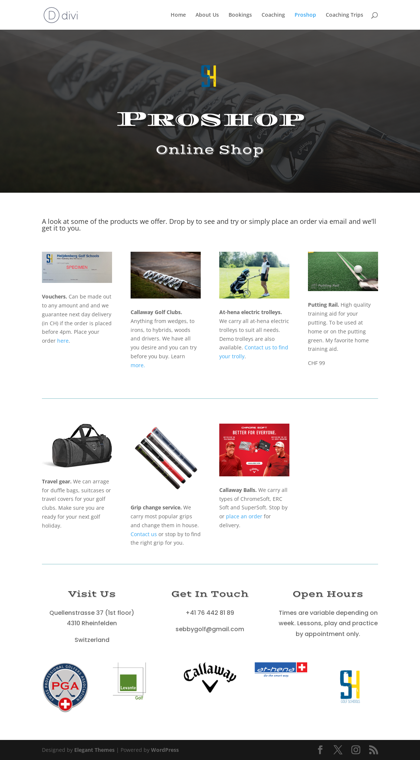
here (63, 340)
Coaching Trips (344, 15)
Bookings (240, 15)
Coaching (273, 15)
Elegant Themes (94, 749)
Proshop (305, 15)
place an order (244, 516)
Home (178, 15)
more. (138, 365)
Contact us (144, 534)
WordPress (165, 749)
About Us (207, 15)
